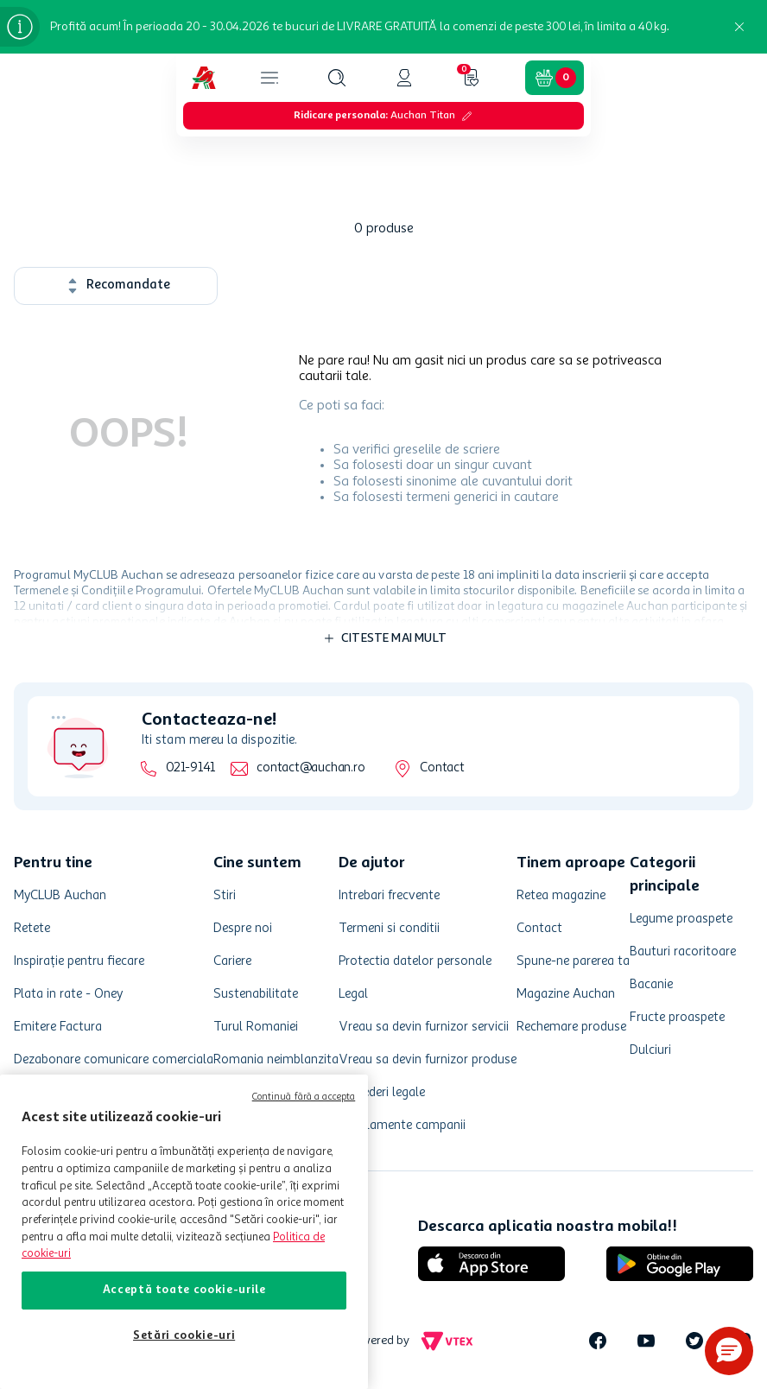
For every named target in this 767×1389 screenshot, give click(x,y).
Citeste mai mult (394, 638)
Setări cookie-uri (184, 1335)
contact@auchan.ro (310, 768)
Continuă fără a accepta (304, 1097)
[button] (336, 77)
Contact (442, 768)
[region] (184, 1232)
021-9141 (190, 768)
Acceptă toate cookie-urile (184, 1290)
